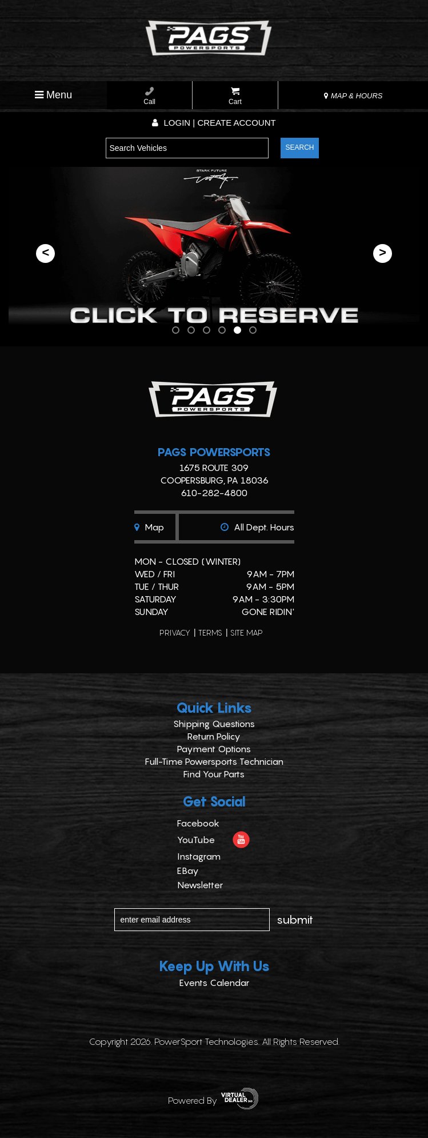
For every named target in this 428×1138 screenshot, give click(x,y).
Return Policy (214, 736)
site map (246, 632)
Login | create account (213, 122)
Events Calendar (214, 982)
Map (149, 527)
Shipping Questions (214, 723)
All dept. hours (257, 527)
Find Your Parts (214, 774)
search (299, 147)
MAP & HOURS (353, 95)
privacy (174, 632)
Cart (235, 96)
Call (149, 96)
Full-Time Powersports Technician (214, 761)
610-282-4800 (214, 492)
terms (210, 632)
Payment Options (214, 748)
